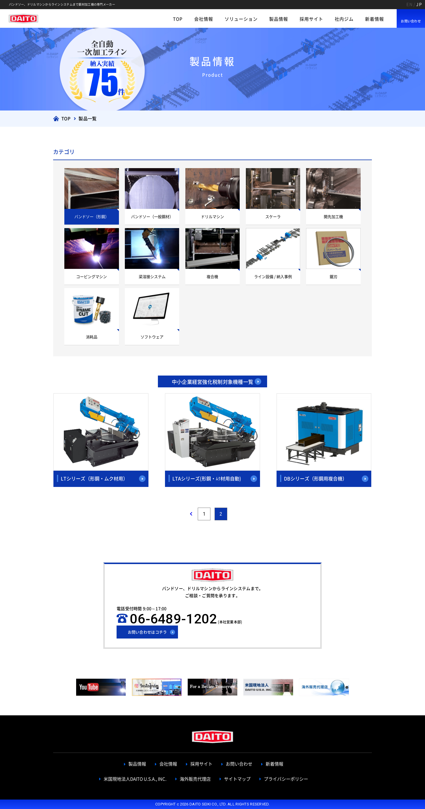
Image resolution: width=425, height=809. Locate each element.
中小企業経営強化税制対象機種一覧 (212, 381)
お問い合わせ (411, 21)
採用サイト (311, 19)
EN (409, 4)
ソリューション (241, 19)
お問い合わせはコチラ (147, 632)
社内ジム (344, 19)
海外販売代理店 (195, 779)
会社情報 (203, 19)
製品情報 (278, 19)
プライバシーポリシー (286, 779)
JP (419, 4)
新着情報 (374, 19)
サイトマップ (237, 779)
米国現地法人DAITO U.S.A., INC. (135, 779)
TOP (178, 19)
